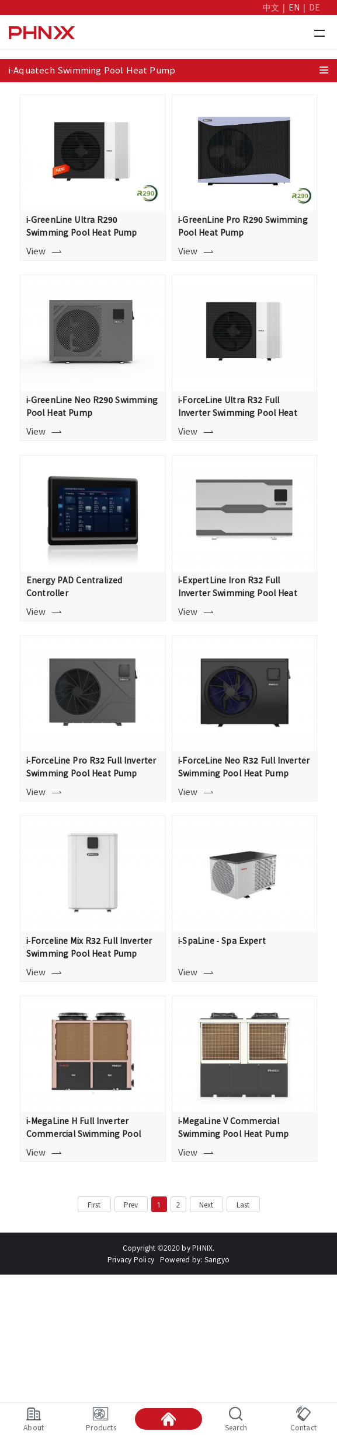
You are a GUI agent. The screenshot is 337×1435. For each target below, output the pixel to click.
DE (314, 8)
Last (243, 1204)
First (94, 1204)
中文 (271, 8)
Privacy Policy (130, 1259)
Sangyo (217, 1259)
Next (206, 1204)
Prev (131, 1204)
